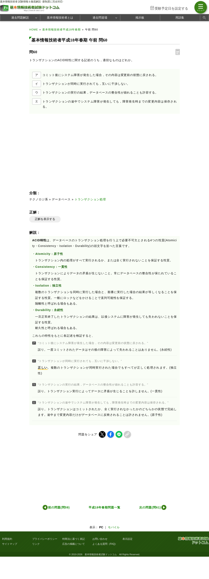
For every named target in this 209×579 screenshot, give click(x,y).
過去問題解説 (20, 17)
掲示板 (139, 17)
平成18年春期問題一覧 (104, 507)
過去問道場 (100, 17)
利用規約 (7, 538)
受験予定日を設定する (171, 8)
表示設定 (127, 538)
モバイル (114, 527)
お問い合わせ (99, 538)
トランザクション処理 (90, 199)
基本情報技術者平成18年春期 (61, 29)
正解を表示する (45, 219)
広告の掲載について (73, 543)
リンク (36, 543)
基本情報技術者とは (60, 17)
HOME (33, 29)
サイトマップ (9, 543)
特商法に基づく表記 (73, 538)
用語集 (179, 17)
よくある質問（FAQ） (104, 543)
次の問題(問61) (150, 507)
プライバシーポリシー (44, 538)
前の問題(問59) (59, 507)
